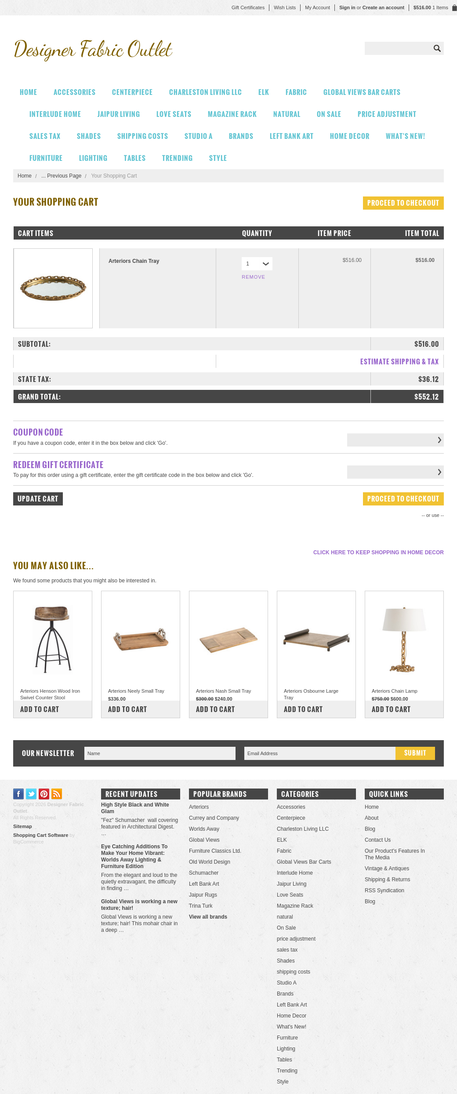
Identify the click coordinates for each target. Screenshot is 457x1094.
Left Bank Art (292, 136)
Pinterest (44, 794)
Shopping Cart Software (40, 835)
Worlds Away (204, 829)
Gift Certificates (248, 7)
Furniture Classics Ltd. (215, 851)
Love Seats (174, 114)
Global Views (204, 840)
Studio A (199, 136)
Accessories (75, 92)
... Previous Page (61, 176)
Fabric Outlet (92, 48)
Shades (89, 136)
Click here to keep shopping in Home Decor (378, 552)
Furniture (46, 158)
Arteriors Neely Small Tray (136, 691)
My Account (317, 7)
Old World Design (209, 862)
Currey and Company (214, 818)
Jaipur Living (119, 114)
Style (218, 158)
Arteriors (199, 807)
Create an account (383, 7)
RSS (56, 794)
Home (25, 176)
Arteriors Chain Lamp (394, 691)
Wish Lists (285, 7)
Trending (177, 158)
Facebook (18, 794)
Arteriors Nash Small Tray (223, 691)
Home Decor (350, 136)
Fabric (296, 92)
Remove (253, 277)
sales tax (45, 136)
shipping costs (142, 136)
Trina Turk (201, 906)
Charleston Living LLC (205, 92)
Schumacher (203, 873)
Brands (241, 136)
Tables (135, 158)
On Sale (329, 114)
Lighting (93, 158)
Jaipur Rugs (203, 895)
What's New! (405, 136)
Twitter (31, 794)
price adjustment (387, 114)
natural (287, 114)
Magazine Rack (232, 114)
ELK (263, 92)
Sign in (347, 7)
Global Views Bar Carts (362, 92)
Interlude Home (55, 114)
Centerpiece (132, 92)
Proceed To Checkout (403, 203)
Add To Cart (39, 709)
